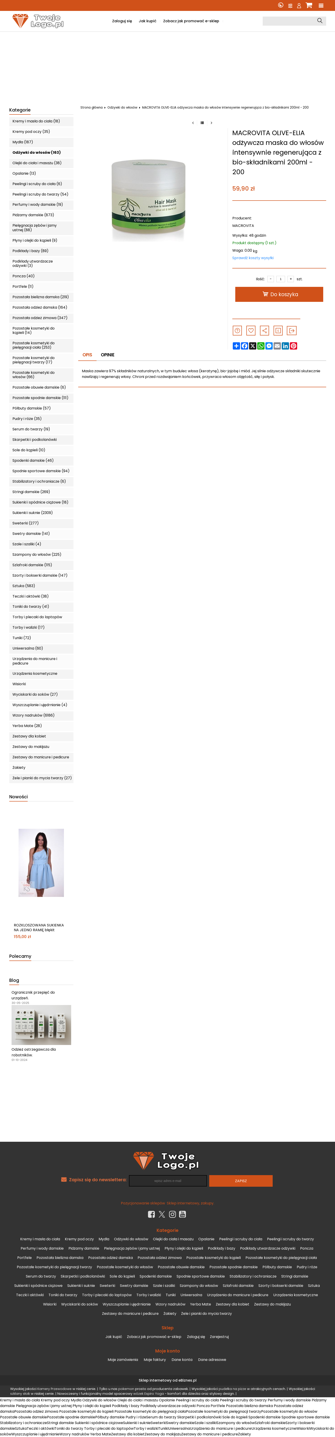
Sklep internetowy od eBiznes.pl (168, 1380)
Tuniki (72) (21, 638)
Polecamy (20, 956)
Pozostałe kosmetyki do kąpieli (213, 1257)
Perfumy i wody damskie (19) (37, 204)
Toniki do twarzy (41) (30, 606)
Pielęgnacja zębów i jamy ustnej (132, 1248)
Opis (87, 355)
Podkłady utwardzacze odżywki (267, 1248)
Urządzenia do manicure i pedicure (34, 661)
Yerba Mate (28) (27, 726)
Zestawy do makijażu (30, 747)
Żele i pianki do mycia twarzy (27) (42, 778)
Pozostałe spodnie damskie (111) (40, 398)
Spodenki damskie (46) (33, 460)
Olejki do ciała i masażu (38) (37, 163)
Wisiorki (19, 684)
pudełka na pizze (232, 1389)
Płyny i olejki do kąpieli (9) (34, 240)
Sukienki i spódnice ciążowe (38, 1285)
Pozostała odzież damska (110, 1257)
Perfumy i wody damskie (42, 1248)
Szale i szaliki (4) (26, 544)
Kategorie (20, 110)
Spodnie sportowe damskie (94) (41, 471)
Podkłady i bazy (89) (30, 251)
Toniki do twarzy (63, 1295)
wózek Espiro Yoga (148, 1393)
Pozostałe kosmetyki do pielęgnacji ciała (281, 1257)
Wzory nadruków (170, 1304)
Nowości (18, 797)
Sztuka (314, 1285)
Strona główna (91, 107)
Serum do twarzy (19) (31, 429)
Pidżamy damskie (83, 1248)
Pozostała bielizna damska (59, 1257)
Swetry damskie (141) (31, 533)
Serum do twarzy (41, 1276)
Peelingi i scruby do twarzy (290, 1239)
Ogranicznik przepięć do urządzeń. (33, 995)
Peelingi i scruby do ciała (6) (37, 184)
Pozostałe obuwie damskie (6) (39, 387)
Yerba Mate (200, 1304)
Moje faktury (155, 1359)
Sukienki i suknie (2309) (32, 513)
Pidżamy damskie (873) (33, 215)
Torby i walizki (148, 1295)
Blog (14, 980)
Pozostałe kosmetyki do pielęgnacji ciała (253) (33, 345)
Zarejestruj (219, 1336)
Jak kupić (147, 21)
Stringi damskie (294, 1276)
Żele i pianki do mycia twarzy (206, 1313)
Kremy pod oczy (79, 1239)
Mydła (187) (22, 142)
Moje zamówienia (123, 1359)
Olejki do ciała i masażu (173, 1239)
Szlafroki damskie (238, 1285)
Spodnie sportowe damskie (201, 1276)
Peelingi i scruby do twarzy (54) (40, 194)
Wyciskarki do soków (79, 1304)
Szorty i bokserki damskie (280, 1285)
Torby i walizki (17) (28, 627)
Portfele (24, 1257)
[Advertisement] (167, 66)
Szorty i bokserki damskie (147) (40, 575)
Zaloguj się (122, 21)
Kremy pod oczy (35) (31, 131)
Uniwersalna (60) (27, 648)
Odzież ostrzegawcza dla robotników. (34, 1052)
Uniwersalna (191, 1295)
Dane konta (182, 1359)
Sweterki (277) (25, 523)
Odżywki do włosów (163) (36, 152)
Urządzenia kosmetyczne (34, 673)
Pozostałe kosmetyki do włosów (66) (33, 374)
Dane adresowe (212, 1359)
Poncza (306, 1248)
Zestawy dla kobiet (29, 736)
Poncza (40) (23, 276)
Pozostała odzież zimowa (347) (40, 318)
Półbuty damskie (277, 1267)
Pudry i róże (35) (27, 419)
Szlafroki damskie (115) (32, 565)
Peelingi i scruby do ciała (240, 1239)
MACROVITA (243, 225)
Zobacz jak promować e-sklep (191, 21)
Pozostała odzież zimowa (160, 1257)
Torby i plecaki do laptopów (37, 617)
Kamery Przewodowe (54, 1389)
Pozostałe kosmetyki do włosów (125, 1267)
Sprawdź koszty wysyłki (253, 258)
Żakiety (18, 767)
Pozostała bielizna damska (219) (40, 297)
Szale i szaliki (164, 1285)
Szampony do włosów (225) (36, 554)
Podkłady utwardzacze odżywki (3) (32, 263)
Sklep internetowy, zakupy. (190, 1203)
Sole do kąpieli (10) (28, 450)
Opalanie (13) (24, 173)
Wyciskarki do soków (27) (35, 694)
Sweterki (107, 1285)
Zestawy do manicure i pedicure (40, 757)
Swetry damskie (134, 1285)
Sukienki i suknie (81, 1285)
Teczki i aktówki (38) (30, 596)
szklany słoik (20, 1393)
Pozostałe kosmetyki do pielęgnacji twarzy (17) (33, 360)
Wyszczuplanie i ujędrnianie (127, 1304)
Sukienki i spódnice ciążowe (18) (40, 502)
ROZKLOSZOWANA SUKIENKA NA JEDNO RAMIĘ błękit (39, 928)
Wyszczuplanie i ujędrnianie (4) (39, 705)
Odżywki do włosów (122, 107)
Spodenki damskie (156, 1276)
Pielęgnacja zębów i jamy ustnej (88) (34, 227)
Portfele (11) (23, 286)
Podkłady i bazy (221, 1248)
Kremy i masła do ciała (40, 1239)
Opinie (107, 355)
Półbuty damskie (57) (31, 408)
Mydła (104, 1239)
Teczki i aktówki (30, 1295)
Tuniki (171, 1295)
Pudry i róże (307, 1267)
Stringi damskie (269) (31, 492)
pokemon (126, 1389)
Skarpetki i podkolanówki (34, 439)
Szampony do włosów (199, 1285)
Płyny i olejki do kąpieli (184, 1248)
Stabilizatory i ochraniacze (253, 1276)
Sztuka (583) (23, 586)
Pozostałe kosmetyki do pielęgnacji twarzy (54, 1267)
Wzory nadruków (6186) (33, 715)
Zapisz (241, 1181)
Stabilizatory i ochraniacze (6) (39, 481)
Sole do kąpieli (122, 1276)
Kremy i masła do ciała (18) (36, 121)
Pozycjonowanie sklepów (143, 1203)
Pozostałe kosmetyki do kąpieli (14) (33, 330)
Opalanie (206, 1239)
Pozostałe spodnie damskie (233, 1267)
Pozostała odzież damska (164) (39, 307)
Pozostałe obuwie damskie (181, 1267)
